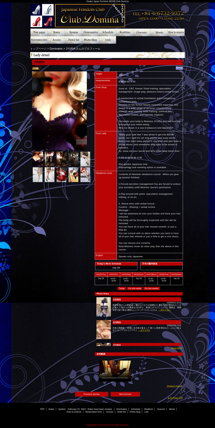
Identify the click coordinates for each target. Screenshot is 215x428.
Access (56, 40)
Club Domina (107, 14)
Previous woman (92, 394)
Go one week (134, 288)
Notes (56, 32)
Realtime (124, 32)
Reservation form (39, 40)
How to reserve (176, 32)
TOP (39, 32)
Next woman (125, 394)
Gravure (141, 32)
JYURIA (117, 299)
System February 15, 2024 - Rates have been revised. (73, 32)
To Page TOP (176, 398)
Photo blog (90, 40)
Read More (176, 348)
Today (122, 288)
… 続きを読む (164, 310)
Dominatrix (90, 32)
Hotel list (73, 40)
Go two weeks (152, 288)
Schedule (107, 32)
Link (107, 40)
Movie (158, 32)
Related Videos (174, 386)
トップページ (38, 48)
